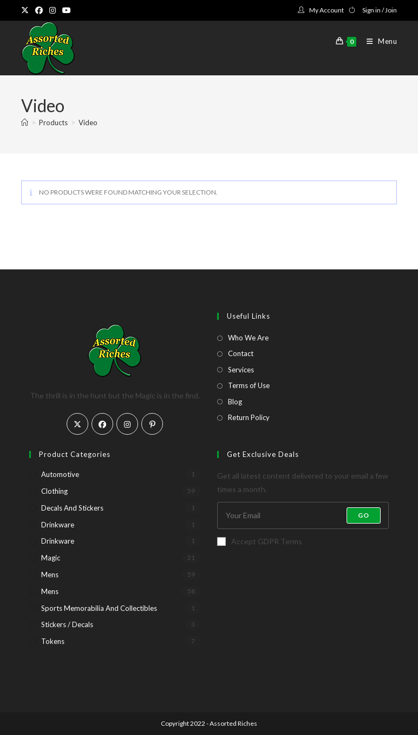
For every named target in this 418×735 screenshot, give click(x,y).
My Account (326, 10)
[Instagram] (127, 424)
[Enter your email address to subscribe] (303, 515)
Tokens (52, 641)
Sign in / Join (379, 10)
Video (88, 122)
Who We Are (248, 337)
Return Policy (249, 417)
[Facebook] (102, 424)
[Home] (24, 122)
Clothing (54, 491)
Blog (235, 401)
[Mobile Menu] (377, 41)
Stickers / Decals (67, 624)
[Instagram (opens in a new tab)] (52, 10)
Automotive (60, 474)
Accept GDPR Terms (259, 541)
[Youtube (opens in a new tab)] (66, 10)
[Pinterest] (152, 424)
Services (241, 369)
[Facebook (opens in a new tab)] (39, 10)
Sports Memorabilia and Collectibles (99, 608)
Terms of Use (249, 385)
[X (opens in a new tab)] (26, 10)
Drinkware (57, 524)
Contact (240, 353)
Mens (49, 574)
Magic (50, 557)
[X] (77, 424)
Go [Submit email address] (363, 515)
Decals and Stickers (72, 508)
